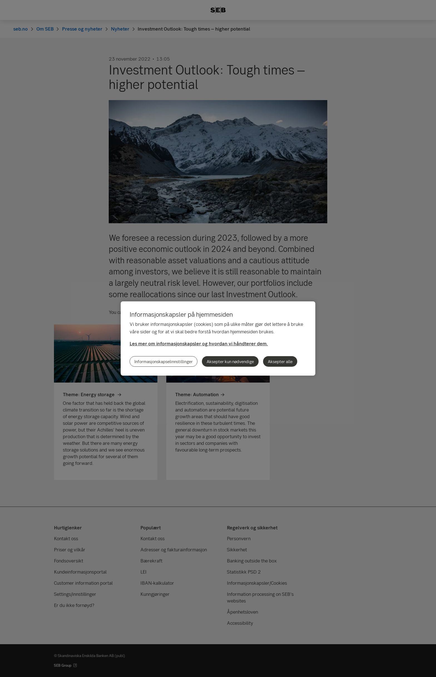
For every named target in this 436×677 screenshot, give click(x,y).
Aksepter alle (280, 361)
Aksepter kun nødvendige (230, 361)
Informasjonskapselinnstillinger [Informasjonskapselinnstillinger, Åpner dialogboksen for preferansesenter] (163, 361)
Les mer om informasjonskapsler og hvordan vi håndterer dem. (199, 343)
